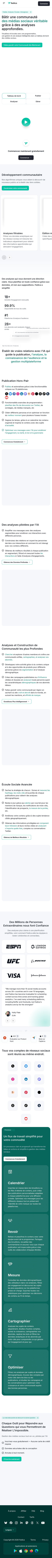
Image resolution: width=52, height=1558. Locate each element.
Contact (21, 1517)
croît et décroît (24, 693)
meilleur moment (15, 415)
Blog (42, 1511)
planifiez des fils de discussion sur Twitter (22, 405)
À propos (12, 1511)
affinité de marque (32, 695)
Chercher (9, 654)
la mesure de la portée (38, 808)
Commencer (26, 158)
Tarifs (32, 1517)
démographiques (29, 682)
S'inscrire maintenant (12, 1459)
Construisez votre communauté (15, 188)
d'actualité (9, 425)
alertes (28, 803)
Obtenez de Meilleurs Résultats (16, 837)
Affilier (23, 1511)
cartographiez (29, 657)
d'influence (42, 677)
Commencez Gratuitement (15, 442)
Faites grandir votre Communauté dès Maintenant (22, 45)
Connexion (44, 4)
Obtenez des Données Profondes (17, 562)
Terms (33, 1540)
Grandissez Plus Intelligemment (17, 701)
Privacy (45, 1540)
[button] (10, 1530)
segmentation (27, 670)
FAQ (33, 1511)
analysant (28, 680)
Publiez (8, 386)
